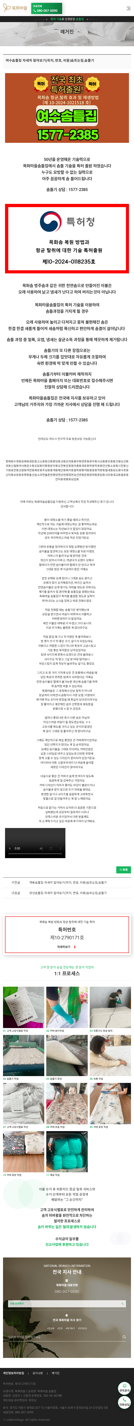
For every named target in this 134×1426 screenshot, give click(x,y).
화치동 (70, 470)
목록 (124, 869)
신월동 (15, 465)
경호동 (85, 465)
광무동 (93, 461)
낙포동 (125, 470)
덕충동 (77, 465)
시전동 (122, 465)
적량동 (101, 470)
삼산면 (77, 474)
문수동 (30, 465)
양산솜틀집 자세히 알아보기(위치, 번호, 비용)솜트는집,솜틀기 (68, 893)
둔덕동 (54, 465)
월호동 (125, 474)
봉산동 (117, 461)
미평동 (46, 465)
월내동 (109, 470)
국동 (8, 465)
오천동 (62, 465)
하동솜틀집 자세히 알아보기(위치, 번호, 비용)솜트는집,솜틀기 (68, 882)
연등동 (85, 461)
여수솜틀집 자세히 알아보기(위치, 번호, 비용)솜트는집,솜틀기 (50, 60)
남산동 (125, 461)
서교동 (101, 461)
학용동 (98, 465)
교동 (63, 461)
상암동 (17, 474)
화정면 (70, 474)
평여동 (85, 470)
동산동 (49, 461)
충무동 (77, 461)
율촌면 (49, 474)
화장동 (38, 470)
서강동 (109, 474)
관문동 (33, 461)
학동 (92, 465)
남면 (63, 474)
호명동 (25, 474)
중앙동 (57, 461)
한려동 (93, 474)
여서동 (23, 465)
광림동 (101, 474)
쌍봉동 (67, 479)
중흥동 (93, 470)
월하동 (77, 470)
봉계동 (54, 470)
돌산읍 (33, 474)
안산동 (106, 465)
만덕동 (59, 479)
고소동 (41, 461)
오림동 (38, 465)
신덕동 (9, 474)
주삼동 (46, 470)
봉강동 (109, 461)
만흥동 (70, 465)
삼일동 (75, 479)
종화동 (9, 461)
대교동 (117, 474)
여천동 (30, 470)
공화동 (25, 461)
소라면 (41, 474)
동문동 (85, 474)
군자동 (70, 461)
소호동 (114, 465)
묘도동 (117, 470)
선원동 (23, 470)
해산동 (62, 470)
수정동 (17, 461)
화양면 (57, 474)
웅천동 (15, 470)
